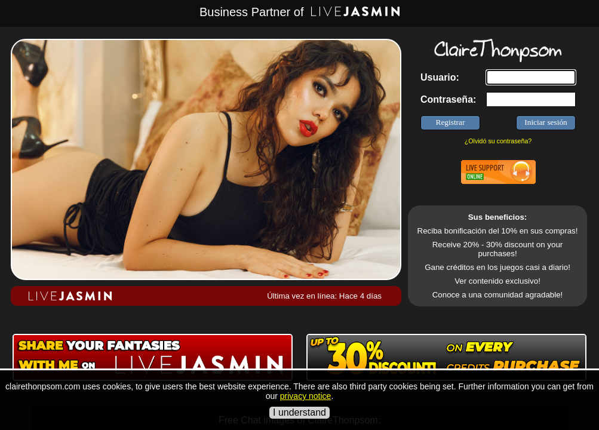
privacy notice (305, 396)
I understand (299, 412)
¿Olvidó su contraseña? (498, 141)
